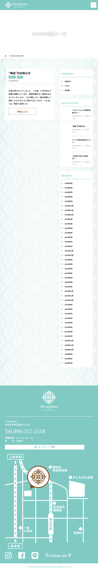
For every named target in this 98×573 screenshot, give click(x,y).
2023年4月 (68, 233)
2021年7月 (68, 313)
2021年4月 (68, 327)
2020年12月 (69, 340)
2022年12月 (69, 251)
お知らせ (12, 77)
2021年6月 (68, 318)
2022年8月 (68, 264)
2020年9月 (68, 354)
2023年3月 (68, 237)
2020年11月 (69, 345)
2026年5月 (68, 183)
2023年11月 (69, 210)
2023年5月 (68, 228)
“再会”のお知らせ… (79, 126)
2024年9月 (68, 192)
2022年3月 (68, 286)
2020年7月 (68, 363)
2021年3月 (68, 331)
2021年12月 (69, 291)
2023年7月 (68, 219)
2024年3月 (68, 197)
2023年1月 (68, 246)
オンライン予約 (45, 448)
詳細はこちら (22, 111)
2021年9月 (68, 305)
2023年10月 (69, 215)
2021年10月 (69, 300)
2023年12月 (69, 206)
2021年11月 (69, 296)
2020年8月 (68, 358)
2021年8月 (68, 309)
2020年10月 (69, 349)
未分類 (67, 90)
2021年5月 (68, 323)
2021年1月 (68, 336)
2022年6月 (68, 273)
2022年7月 (68, 268)
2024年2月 (68, 201)
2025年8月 (68, 188)
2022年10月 (69, 255)
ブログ (20, 77)
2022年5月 (68, 278)
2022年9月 (68, 260)
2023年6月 (68, 224)
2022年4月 (68, 282)
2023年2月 (68, 242)
